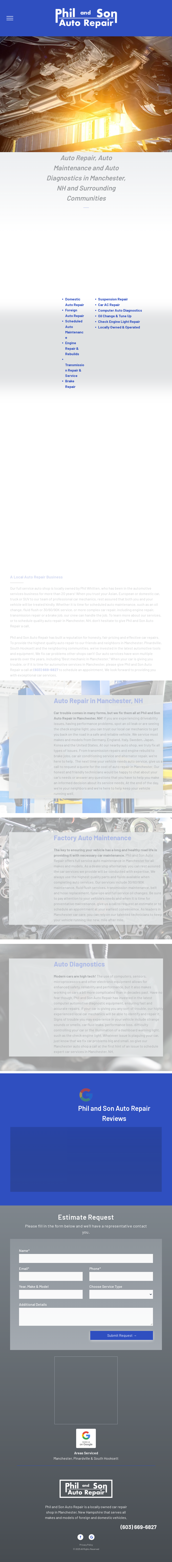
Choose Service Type (105, 1286)
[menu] (10, 18)
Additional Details (33, 1304)
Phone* (95, 1268)
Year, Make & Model (34, 1286)
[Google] (92, 1537)
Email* (24, 1268)
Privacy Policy (86, 1544)
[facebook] (80, 1537)
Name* (24, 1250)
